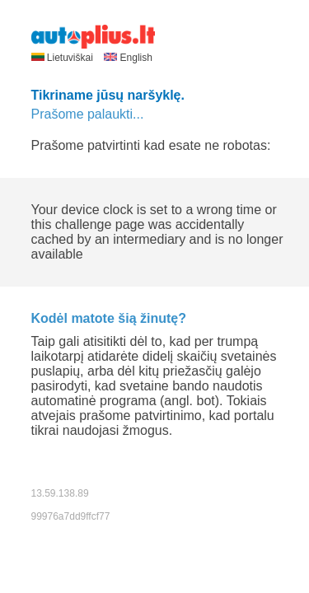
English (128, 57)
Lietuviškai (63, 57)
